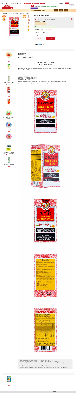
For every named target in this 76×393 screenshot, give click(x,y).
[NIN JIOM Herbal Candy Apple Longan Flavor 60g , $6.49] (8, 141)
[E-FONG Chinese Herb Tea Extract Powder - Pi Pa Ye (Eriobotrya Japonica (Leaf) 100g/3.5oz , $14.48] (8, 152)
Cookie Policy (50, 391)
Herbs (45, 6)
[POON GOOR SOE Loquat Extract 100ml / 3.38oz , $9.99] (8, 164)
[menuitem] (4, 3)
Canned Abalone (37, 6)
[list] (47, 5)
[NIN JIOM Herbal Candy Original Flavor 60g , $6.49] (8, 59)
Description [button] (21, 50)
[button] (11, 8)
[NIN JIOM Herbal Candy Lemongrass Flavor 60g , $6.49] (8, 117)
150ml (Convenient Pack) (39, 29)
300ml (50, 29)
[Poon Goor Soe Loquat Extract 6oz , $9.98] (8, 82)
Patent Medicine (55, 6)
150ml (46, 29)
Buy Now (40, 38)
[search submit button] (32, 6)
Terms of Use (65, 367)
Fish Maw (42, 6)
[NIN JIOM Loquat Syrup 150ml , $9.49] (8, 94)
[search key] (22, 6)
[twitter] (40, 44)
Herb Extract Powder (50, 6)
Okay (55, 391)
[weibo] (43, 44)
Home (3, 13)
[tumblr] (42, 44)
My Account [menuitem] (60, 3)
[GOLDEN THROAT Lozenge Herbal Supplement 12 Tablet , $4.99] (8, 383)
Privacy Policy (65, 362)
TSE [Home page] (7, 5)
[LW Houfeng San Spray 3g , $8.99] (8, 71)
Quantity (36, 35)
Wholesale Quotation (52, 26)
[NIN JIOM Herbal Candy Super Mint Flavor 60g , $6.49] (8, 129)
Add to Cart (50, 38)
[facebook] (38, 44)
